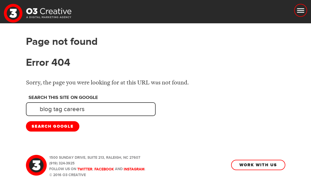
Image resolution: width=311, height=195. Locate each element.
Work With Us (258, 165)
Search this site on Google (63, 97)
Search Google (53, 126)
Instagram (134, 169)
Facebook (104, 169)
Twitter (84, 169)
